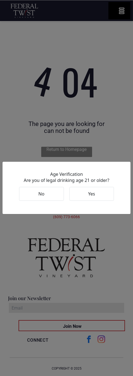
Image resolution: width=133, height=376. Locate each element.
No (41, 194)
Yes (91, 194)
